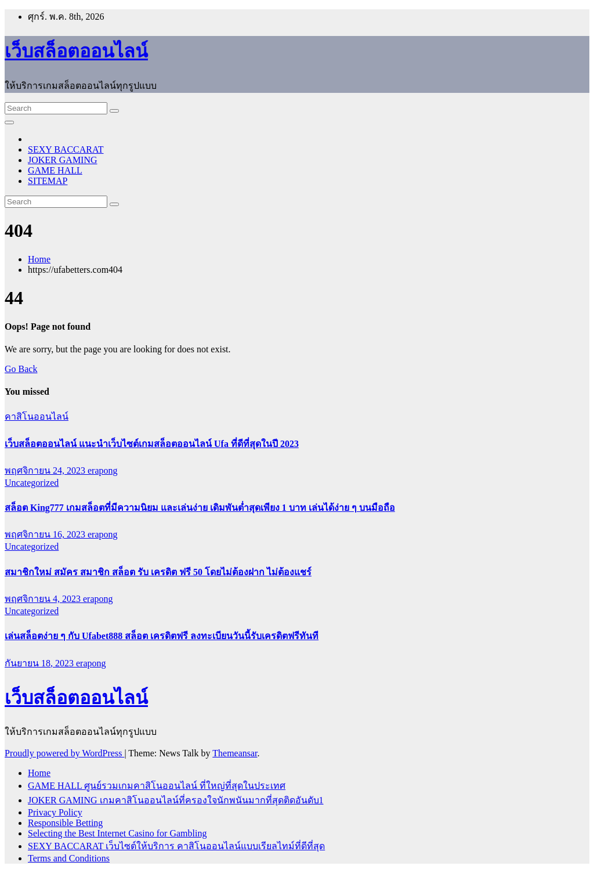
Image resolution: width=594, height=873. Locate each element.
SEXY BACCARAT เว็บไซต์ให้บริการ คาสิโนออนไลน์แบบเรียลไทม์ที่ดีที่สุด (176, 846)
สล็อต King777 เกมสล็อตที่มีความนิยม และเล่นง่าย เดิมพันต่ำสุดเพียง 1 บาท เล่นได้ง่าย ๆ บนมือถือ (200, 508)
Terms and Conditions (69, 858)
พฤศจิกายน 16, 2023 (46, 534)
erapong (103, 470)
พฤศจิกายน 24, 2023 (46, 470)
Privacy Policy (55, 812)
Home (39, 259)
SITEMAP (47, 181)
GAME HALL (55, 170)
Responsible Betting (65, 823)
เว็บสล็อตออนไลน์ (76, 51)
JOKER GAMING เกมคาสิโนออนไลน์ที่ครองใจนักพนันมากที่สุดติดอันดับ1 (176, 800)
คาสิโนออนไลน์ (36, 416)
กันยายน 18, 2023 (40, 663)
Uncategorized (32, 483)
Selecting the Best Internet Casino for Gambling (117, 833)
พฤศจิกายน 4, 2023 (44, 599)
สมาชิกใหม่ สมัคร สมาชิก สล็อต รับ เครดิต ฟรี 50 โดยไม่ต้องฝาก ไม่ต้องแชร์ (158, 572)
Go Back (21, 369)
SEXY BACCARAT (66, 149)
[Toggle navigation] (9, 122)
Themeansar (234, 753)
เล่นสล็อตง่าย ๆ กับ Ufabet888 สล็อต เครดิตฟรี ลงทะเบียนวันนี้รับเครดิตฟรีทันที (161, 636)
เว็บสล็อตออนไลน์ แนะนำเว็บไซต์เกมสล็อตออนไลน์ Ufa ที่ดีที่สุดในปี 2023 (152, 444)
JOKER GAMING (62, 160)
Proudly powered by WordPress (64, 753)
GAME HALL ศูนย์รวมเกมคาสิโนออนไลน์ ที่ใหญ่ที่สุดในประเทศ (156, 786)
